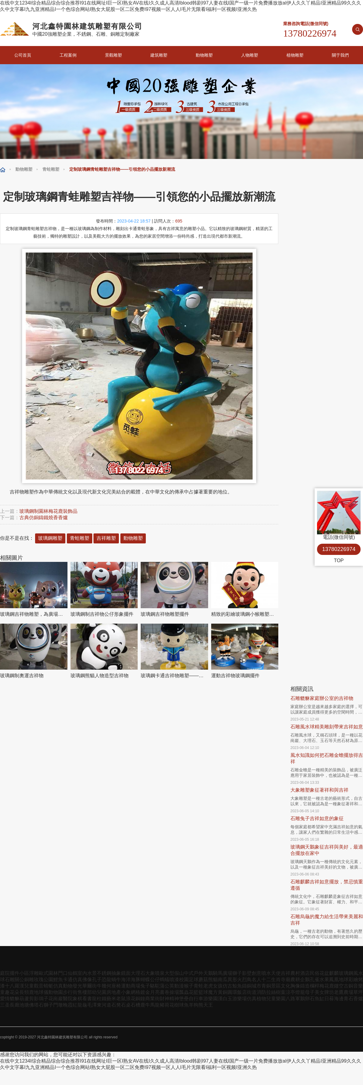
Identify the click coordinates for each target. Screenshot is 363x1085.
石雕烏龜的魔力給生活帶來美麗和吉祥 (326, 919)
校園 (184, 979)
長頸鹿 (26, 992)
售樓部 (84, 992)
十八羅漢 (14, 985)
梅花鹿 (326, 985)
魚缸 (319, 998)
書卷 (164, 992)
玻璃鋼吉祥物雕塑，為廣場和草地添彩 (33, 614)
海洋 (126, 979)
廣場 (227, 973)
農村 (295, 973)
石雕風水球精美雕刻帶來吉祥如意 (326, 726)
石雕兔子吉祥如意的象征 (317, 818)
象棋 (77, 998)
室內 (82, 973)
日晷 (329, 998)
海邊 (339, 998)
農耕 (295, 979)
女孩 (218, 985)
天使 (276, 973)
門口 (63, 973)
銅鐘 (140, 998)
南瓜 (222, 979)
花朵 (14, 992)
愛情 (5, 998)
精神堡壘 (179, 998)
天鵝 (208, 973)
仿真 (77, 979)
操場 (174, 992)
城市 (256, 985)
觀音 (39, 985)
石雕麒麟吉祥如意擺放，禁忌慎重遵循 (326, 885)
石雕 (10, 979)
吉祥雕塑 (106, 538)
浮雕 (34, 973)
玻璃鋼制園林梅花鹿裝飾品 (48, 511)
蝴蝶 (145, 979)
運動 (126, 985)
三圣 (5, 1005)
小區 (24, 973)
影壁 (247, 973)
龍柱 (97, 998)
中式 (189, 973)
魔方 (213, 992)
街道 (252, 992)
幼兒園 (99, 992)
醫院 (68, 998)
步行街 (70, 992)
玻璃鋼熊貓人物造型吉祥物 (99, 675)
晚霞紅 (70, 1005)
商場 (135, 985)
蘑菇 (203, 979)
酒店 (305, 973)
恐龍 (106, 979)
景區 (276, 985)
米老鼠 (118, 998)
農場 (348, 992)
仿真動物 (63, 985)
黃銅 (222, 992)
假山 (179, 973)
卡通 (68, 979)
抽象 (116, 973)
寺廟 (285, 979)
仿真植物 (256, 998)
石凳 (116, 1005)
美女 (319, 992)
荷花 (169, 1005)
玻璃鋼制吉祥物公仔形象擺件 (101, 614)
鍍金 (145, 992)
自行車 (196, 998)
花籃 (193, 992)
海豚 (135, 979)
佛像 (87, 979)
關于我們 (340, 55)
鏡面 (126, 973)
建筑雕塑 (158, 55)
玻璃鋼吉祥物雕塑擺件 (165, 614)
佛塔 (34, 1005)
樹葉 (281, 992)
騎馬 (218, 973)
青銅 (266, 985)
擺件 (14, 973)
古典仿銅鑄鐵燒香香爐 (43, 517)
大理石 (138, 973)
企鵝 (305, 979)
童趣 (5, 992)
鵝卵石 (307, 998)
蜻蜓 (48, 985)
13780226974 (338, 549)
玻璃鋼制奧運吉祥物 (22, 675)
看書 (87, 998)
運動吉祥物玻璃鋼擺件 (235, 675)
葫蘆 (24, 998)
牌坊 (329, 992)
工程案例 (68, 55)
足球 (193, 979)
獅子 (237, 973)
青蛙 (198, 985)
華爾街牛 (92, 985)
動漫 (179, 985)
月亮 (155, 992)
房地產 (113, 992)
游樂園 (210, 998)
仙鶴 (72, 973)
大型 (169, 973)
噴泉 (160, 973)
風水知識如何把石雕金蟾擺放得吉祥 (326, 758)
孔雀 (314, 979)
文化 (285, 985)
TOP (339, 560)
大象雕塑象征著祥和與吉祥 (319, 790)
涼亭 (290, 992)
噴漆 (174, 979)
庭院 (5, 973)
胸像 (295, 985)
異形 (232, 979)
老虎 (208, 985)
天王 (208, 1005)
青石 (348, 998)
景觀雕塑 (113, 55)
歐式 (43, 973)
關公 (19, 979)
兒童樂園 (276, 998)
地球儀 (41, 992)
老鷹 (339, 992)
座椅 (116, 985)
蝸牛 (116, 979)
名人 (256, 979)
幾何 (106, 985)
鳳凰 (334, 979)
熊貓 (213, 979)
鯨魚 (237, 985)
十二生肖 (271, 979)
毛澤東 (94, 1005)
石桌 (126, 1005)
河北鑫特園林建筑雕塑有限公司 (62, 1037)
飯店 (242, 992)
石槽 (135, 1005)
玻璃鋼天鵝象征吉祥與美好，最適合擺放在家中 (326, 850)
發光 (77, 985)
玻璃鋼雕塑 (50, 538)
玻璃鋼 (346, 973)
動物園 (55, 992)
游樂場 (239, 998)
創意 (256, 973)
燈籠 (300, 992)
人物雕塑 (249, 55)
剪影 (34, 998)
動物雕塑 (204, 55)
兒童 (29, 985)
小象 (126, 992)
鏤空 (339, 985)
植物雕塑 (294, 55)
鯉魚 (58, 979)
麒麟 (334, 973)
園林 (53, 973)
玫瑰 (39, 979)
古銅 (348, 985)
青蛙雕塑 (50, 169)
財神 (164, 998)
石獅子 (46, 1005)
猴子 (189, 985)
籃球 (203, 992)
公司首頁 (22, 55)
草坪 (358, 992)
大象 (150, 973)
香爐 (358, 998)
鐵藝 (106, 998)
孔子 (97, 979)
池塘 (24, 1005)
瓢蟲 (184, 992)
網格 (135, 992)
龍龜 (82, 1005)
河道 (106, 1005)
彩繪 (353, 979)
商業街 (152, 998)
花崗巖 (55, 998)
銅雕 (29, 979)
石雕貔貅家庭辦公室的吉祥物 (321, 698)
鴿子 (43, 998)
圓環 (232, 992)
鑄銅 (247, 985)
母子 (310, 992)
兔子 (145, 985)
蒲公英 (167, 985)
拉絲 (271, 992)
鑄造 (305, 985)
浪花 (131, 998)
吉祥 (285, 973)
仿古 (227, 985)
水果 (324, 979)
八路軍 (293, 998)
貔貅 (14, 998)
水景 (92, 973)
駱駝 (155, 985)
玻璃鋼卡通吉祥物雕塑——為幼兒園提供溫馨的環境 (174, 675)
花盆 (324, 973)
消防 (261, 992)
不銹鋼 (104, 973)
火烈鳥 (244, 979)
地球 (343, 979)
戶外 (198, 973)
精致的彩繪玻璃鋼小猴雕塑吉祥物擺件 (245, 614)
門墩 (58, 1005)
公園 (48, 979)
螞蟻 (164, 979)
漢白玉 (225, 998)
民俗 (314, 973)
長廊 (14, 1005)
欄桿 (314, 985)
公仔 (155, 979)
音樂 (358, 985)
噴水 (266, 973)
